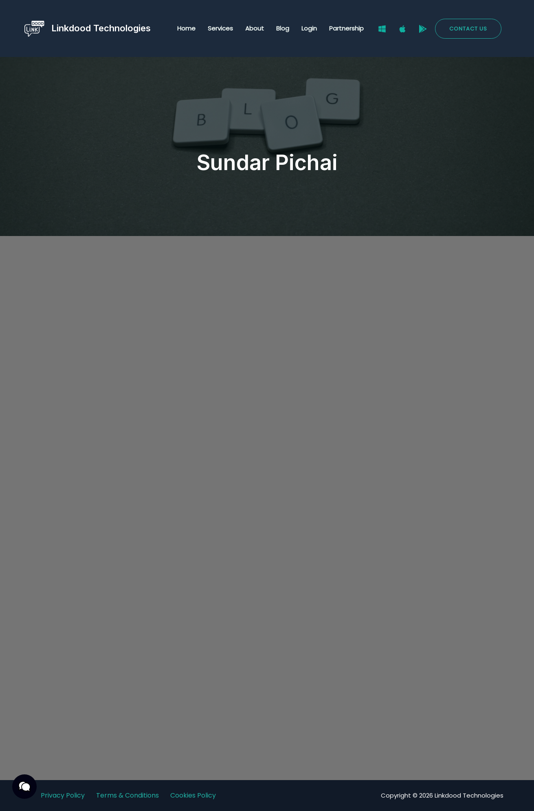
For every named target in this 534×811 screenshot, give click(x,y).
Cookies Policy (193, 795)
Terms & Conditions (127, 795)
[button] (468, 29)
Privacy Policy (63, 795)
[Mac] (402, 29)
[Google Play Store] (423, 29)
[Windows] (382, 29)
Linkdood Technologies (101, 28)
